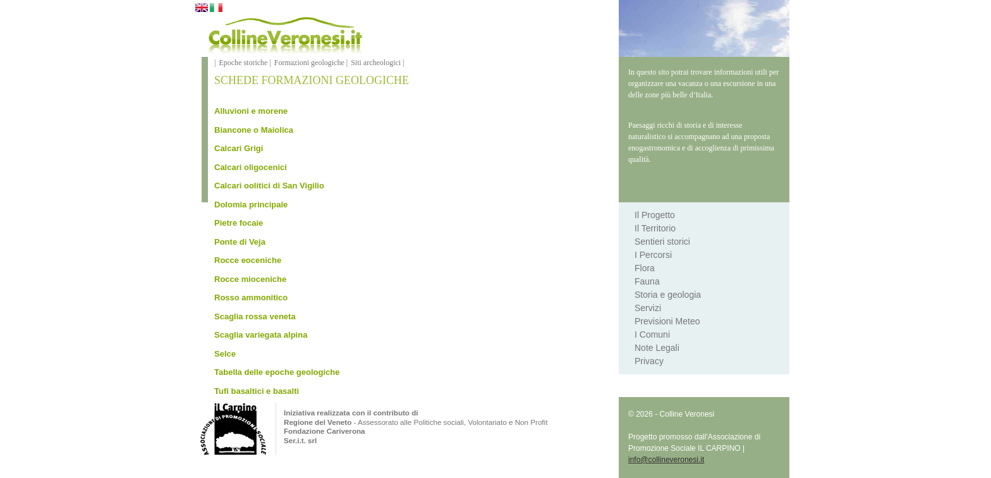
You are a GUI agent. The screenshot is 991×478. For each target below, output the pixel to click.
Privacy (649, 361)
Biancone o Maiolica (253, 130)
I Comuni (652, 334)
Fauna (647, 281)
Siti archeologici (376, 62)
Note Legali (657, 348)
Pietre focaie (238, 223)
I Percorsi (653, 255)
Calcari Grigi (238, 148)
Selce (225, 353)
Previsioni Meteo (667, 321)
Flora (645, 268)
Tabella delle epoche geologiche (276, 372)
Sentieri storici (662, 241)
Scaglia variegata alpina (260, 335)
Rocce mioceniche (250, 279)
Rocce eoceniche (247, 260)
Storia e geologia (668, 295)
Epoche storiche (243, 62)
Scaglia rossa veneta (255, 316)
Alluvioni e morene (251, 111)
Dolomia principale (251, 204)
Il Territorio (655, 228)
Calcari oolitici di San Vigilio (269, 185)
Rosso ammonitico (251, 297)
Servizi (648, 308)
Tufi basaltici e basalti (256, 391)
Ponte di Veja (239, 242)
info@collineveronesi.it (666, 459)
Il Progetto (655, 215)
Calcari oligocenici (250, 167)
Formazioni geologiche (309, 62)
